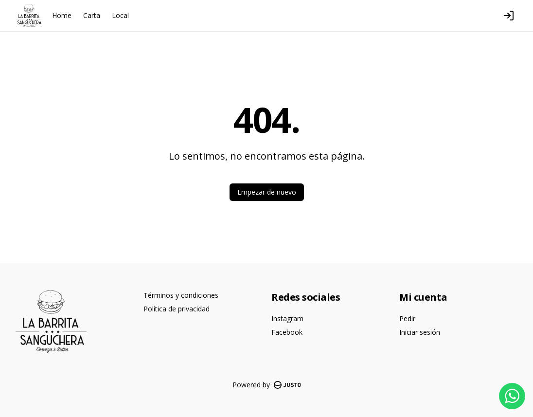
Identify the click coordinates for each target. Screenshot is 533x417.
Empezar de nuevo (266, 192)
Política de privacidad (176, 308)
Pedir (407, 318)
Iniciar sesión (419, 332)
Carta (91, 15)
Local (120, 15)
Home (61, 15)
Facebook (286, 332)
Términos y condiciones (180, 295)
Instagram (287, 318)
